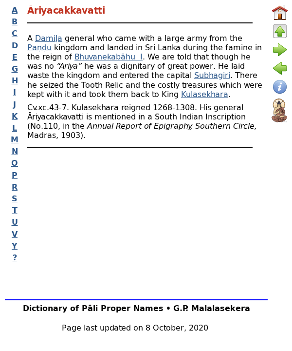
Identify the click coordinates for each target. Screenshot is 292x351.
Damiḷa (48, 38)
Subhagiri (212, 75)
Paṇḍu (39, 47)
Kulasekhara (204, 94)
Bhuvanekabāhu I (108, 56)
